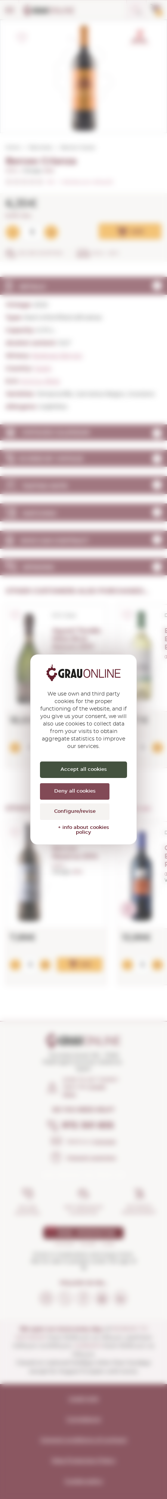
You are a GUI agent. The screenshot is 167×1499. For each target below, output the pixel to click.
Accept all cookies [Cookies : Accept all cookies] (84, 769)
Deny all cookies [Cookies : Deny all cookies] (75, 791)
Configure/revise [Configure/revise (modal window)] (75, 811)
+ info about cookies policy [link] (83, 830)
